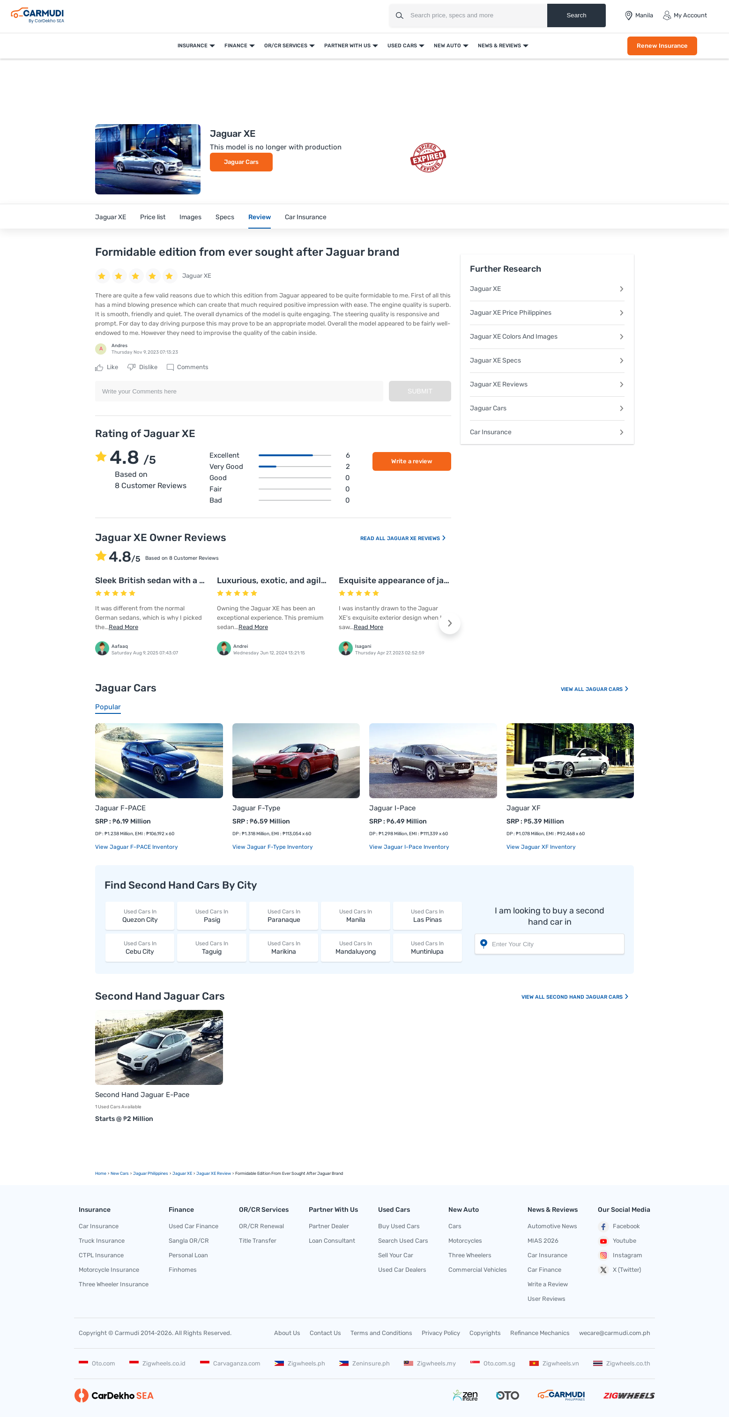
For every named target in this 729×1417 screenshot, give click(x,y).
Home (100, 1173)
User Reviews (546, 1298)
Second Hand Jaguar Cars (587, 997)
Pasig (211, 915)
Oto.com (97, 1363)
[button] (450, 623)
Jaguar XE (110, 217)
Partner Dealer (329, 1226)
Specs (225, 217)
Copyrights (485, 1332)
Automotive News (552, 1226)
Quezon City (140, 915)
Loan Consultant (332, 1240)
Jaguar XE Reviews (416, 538)
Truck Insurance (102, 1240)
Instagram (620, 1255)
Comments (187, 367)
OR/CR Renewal (261, 1226)
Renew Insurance (662, 45)
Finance (235, 46)
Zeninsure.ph (364, 1363)
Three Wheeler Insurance (114, 1284)
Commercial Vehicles (477, 1269)
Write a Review (548, 1284)
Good (279, 478)
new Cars (120, 1173)
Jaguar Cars (241, 161)
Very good (279, 466)
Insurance (193, 46)
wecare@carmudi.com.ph (614, 1332)
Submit (420, 391)
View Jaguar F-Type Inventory (272, 847)
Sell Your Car (395, 1255)
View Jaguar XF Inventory (541, 847)
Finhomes (183, 1269)
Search (576, 15)
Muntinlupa (427, 947)
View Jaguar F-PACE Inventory (136, 847)
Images (190, 217)
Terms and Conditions (381, 1332)
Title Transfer (257, 1240)
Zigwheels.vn (554, 1363)
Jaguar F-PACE (120, 808)
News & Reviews (499, 46)
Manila (355, 915)
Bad (279, 500)
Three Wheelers (469, 1255)
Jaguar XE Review (213, 1173)
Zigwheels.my (430, 1363)
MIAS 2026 (543, 1240)
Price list (152, 217)
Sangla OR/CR (189, 1240)
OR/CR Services (285, 46)
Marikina (284, 947)
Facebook (619, 1226)
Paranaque (284, 915)
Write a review (411, 461)
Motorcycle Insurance (109, 1269)
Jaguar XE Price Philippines (547, 313)
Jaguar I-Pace (392, 808)
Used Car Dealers (402, 1269)
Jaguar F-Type (256, 808)
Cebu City (140, 947)
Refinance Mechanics (540, 1332)
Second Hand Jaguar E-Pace (142, 1095)
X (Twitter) (619, 1270)
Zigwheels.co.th (621, 1363)
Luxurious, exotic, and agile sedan (284, 580)
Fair (279, 489)
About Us (287, 1332)
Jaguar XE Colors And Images (547, 337)
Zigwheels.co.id (157, 1363)
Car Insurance (306, 217)
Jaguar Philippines (150, 1173)
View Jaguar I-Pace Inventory (409, 847)
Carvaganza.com (230, 1363)
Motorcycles (465, 1240)
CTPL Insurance (101, 1255)
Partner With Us (347, 46)
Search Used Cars (403, 1240)
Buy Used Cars (399, 1226)
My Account (684, 15)
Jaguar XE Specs (547, 360)
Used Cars (402, 46)
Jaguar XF (523, 808)
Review (259, 217)
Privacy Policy (441, 1332)
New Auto (447, 46)
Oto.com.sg (492, 1363)
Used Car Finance (193, 1226)
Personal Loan (188, 1255)
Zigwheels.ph (300, 1363)
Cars (454, 1226)
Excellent (279, 455)
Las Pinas (427, 915)
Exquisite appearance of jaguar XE (407, 580)
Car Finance (544, 1269)
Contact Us (325, 1332)
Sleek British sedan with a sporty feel (168, 580)
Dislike (142, 367)
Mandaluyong (355, 947)
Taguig (211, 947)
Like (106, 367)
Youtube (617, 1241)
